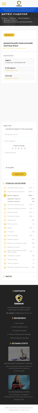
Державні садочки (12, 78)
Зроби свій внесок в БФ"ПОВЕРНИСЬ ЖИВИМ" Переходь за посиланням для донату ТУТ (19, 10)
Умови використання (20, 327)
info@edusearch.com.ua (23, 313)
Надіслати (19, 174)
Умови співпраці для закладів (20, 334)
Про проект (19, 323)
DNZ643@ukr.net (11, 70)
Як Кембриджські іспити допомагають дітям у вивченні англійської (19, 392)
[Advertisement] (19, 103)
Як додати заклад (19, 330)
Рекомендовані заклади (20, 338)
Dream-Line (24, 410)
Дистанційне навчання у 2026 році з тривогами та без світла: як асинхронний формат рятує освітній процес (19, 364)
